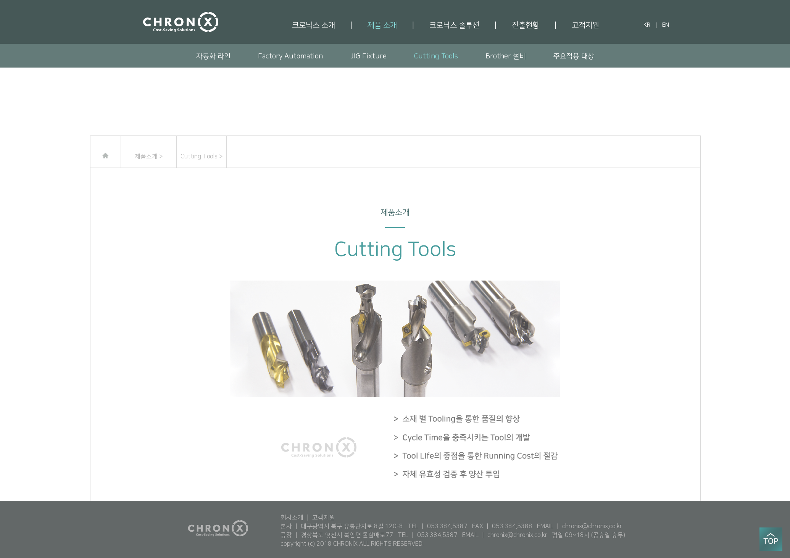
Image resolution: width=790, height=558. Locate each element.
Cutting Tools (436, 56)
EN (665, 25)
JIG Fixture (368, 56)
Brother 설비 (505, 56)
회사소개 (292, 517)
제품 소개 (382, 25)
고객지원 (585, 25)
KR (646, 25)
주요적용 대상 (573, 56)
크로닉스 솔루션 (454, 25)
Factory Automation (290, 56)
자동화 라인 (213, 56)
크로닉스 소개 (313, 25)
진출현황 (525, 25)
